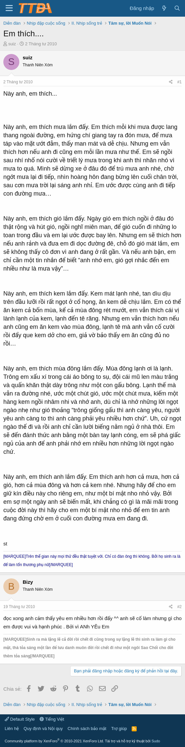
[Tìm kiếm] (177, 8)
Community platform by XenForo (54, 741)
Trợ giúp (119, 728)
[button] (9, 8)
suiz (12, 43)
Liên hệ (12, 728)
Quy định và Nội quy (43, 728)
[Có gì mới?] (163, 8)
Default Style (20, 719)
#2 (179, 606)
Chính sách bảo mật (87, 728)
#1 (179, 82)
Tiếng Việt (52, 719)
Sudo (155, 741)
